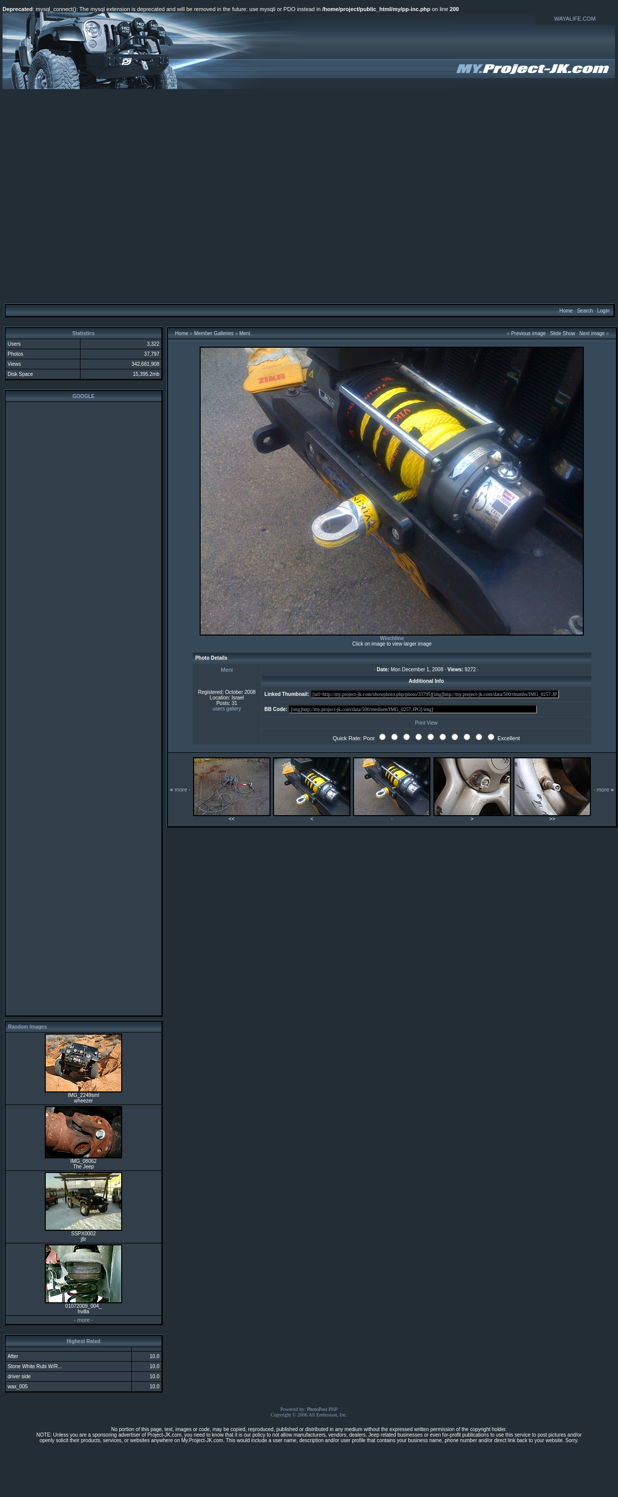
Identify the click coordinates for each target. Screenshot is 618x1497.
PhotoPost (317, 1409)
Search (585, 310)
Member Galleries (214, 333)
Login (603, 310)
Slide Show (562, 333)
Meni (244, 333)
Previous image (528, 333)
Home (566, 310)
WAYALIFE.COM (574, 19)
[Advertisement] (308, 196)
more (83, 1320)
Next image (592, 333)
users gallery (227, 709)
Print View (426, 723)
